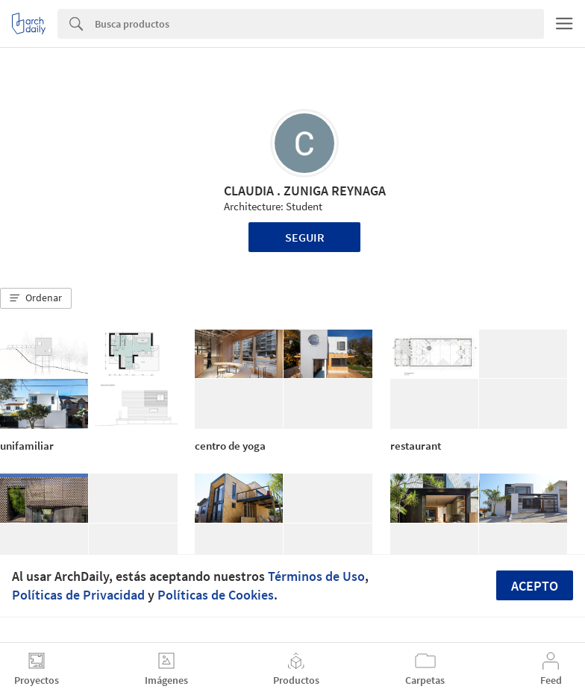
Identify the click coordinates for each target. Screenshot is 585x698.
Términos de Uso (316, 576)
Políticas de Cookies (215, 594)
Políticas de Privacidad (78, 594)
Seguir (305, 237)
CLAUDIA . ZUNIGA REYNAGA (305, 190)
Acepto (534, 585)
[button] (36, 298)
